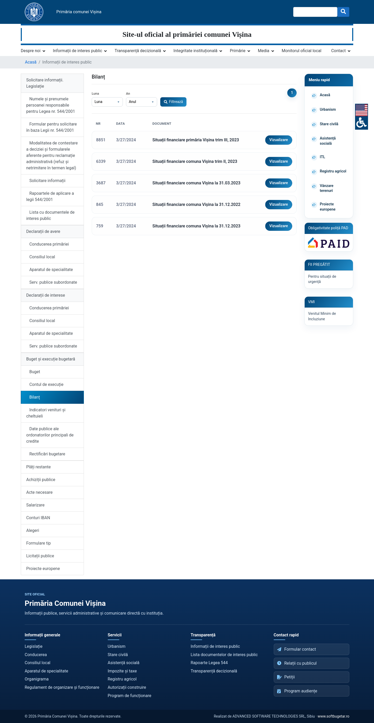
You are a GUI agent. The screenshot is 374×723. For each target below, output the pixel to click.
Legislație (33, 646)
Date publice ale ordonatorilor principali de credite (50, 435)
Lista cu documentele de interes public (50, 215)
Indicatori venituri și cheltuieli (45, 413)
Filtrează (173, 102)
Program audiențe (297, 691)
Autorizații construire (127, 687)
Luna (95, 93)
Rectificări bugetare (45, 453)
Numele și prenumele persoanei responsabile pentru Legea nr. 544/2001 (50, 105)
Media (263, 50)
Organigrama (37, 679)
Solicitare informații (45, 180)
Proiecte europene (43, 568)
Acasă (30, 62)
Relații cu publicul (297, 663)
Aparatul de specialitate (49, 269)
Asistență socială (123, 662)
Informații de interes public (77, 50)
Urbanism (117, 646)
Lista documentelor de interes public (224, 654)
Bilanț (33, 397)
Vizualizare (278, 140)
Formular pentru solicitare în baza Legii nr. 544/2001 (51, 127)
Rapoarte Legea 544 (209, 662)
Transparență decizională (138, 50)
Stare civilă (118, 654)
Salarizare (35, 505)
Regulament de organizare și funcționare (62, 687)
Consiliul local (40, 256)
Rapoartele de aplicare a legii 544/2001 (50, 196)
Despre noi (31, 50)
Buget (33, 371)
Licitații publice (40, 555)
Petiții (286, 677)
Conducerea (36, 654)
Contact (338, 50)
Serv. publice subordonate (51, 282)
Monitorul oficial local (302, 50)
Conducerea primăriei (47, 244)
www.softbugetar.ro (333, 716)
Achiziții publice (40, 479)
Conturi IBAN (38, 517)
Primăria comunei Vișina (78, 11)
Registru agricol (122, 679)
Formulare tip (38, 543)
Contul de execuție (44, 384)
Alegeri (32, 530)
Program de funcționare (129, 695)
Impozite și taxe (122, 671)
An (128, 93)
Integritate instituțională (195, 50)
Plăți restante (38, 466)
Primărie (237, 50)
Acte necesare (39, 492)
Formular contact (296, 649)
